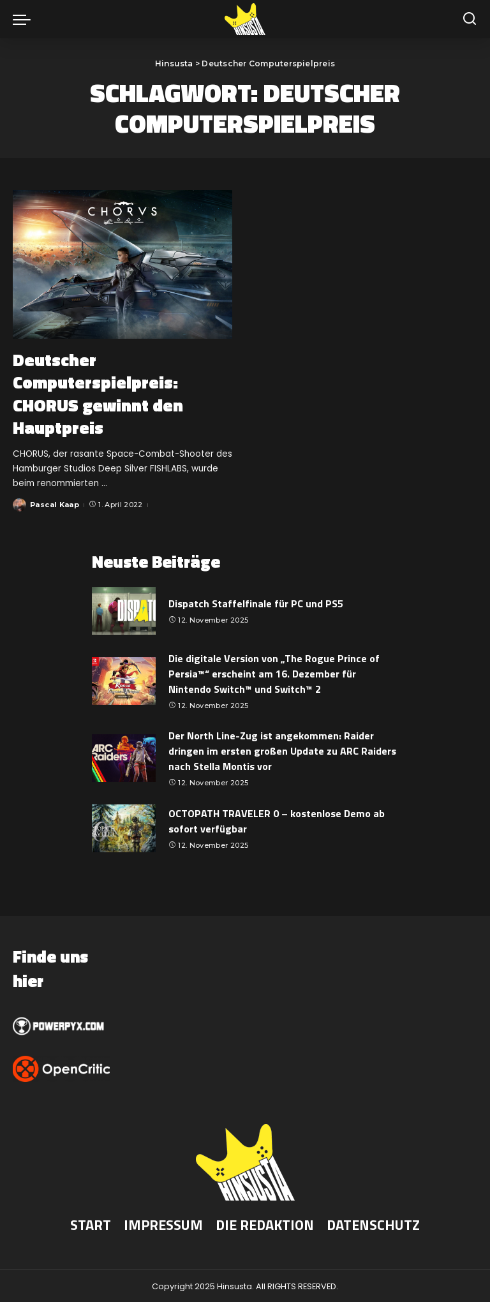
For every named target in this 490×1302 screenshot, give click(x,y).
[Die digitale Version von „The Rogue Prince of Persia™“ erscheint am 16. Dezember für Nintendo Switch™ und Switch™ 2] (124, 680)
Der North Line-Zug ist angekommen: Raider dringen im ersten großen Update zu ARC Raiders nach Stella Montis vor (282, 750)
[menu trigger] (25, 19)
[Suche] (469, 19)
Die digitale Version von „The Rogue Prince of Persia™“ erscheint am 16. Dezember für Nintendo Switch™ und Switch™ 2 (274, 673)
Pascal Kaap (55, 503)
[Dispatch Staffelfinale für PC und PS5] (124, 610)
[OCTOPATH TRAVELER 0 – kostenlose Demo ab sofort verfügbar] (124, 828)
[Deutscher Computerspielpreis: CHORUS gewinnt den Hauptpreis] (122, 264)
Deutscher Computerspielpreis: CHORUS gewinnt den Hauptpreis (102, 393)
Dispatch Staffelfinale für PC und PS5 (255, 602)
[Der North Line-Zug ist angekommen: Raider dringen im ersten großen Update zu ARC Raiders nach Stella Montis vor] (124, 757)
